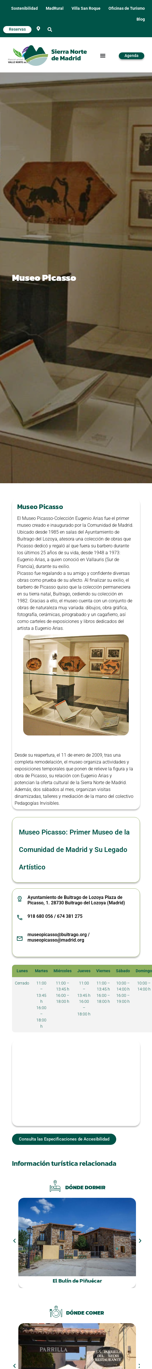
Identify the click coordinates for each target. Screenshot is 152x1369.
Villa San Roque (86, 8)
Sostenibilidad (24, 8)
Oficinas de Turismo (126, 8)
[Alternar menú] (103, 55)
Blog (141, 19)
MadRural (55, 8)
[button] (49, 29)
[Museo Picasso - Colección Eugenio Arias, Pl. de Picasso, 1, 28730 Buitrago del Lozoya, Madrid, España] (76, 1083)
